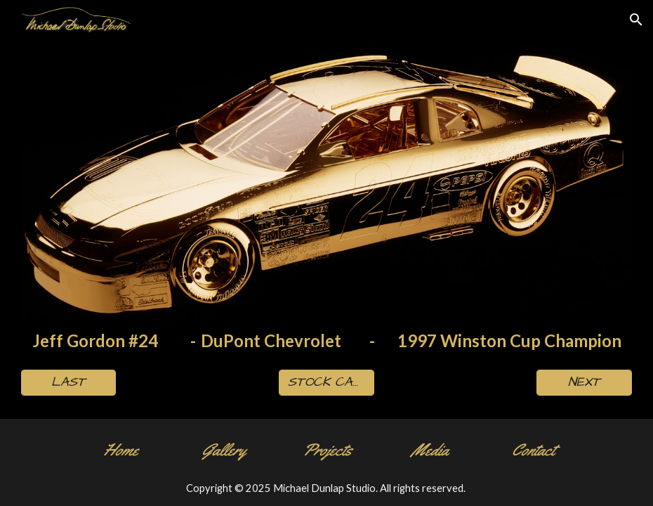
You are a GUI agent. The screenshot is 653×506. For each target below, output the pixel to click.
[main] (327, 341)
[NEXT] (584, 383)
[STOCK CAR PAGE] (326, 383)
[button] (636, 20)
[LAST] (69, 383)
